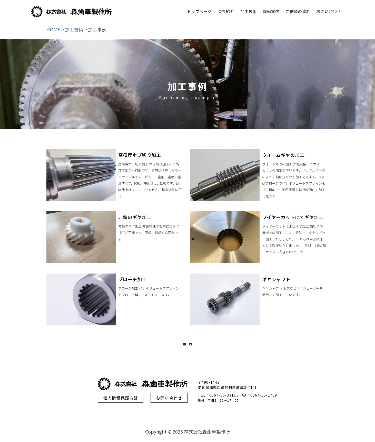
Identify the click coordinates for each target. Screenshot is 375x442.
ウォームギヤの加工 (283, 155)
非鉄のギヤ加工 (135, 217)
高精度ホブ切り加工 (139, 155)
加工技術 (248, 11)
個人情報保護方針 (120, 398)
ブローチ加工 (132, 279)
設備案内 (271, 11)
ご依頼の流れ (297, 11)
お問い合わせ (328, 11)
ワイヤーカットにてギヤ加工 (293, 217)
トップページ (199, 11)
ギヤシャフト (276, 279)
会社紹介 (226, 11)
